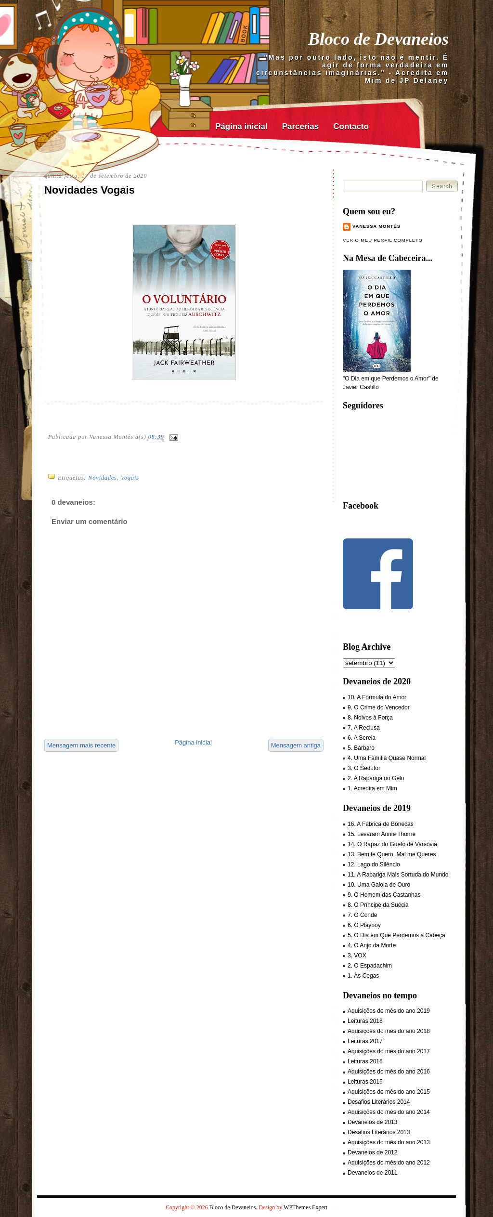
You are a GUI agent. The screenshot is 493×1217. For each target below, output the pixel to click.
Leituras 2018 (365, 1021)
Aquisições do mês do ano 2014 (389, 1112)
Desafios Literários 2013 (379, 1132)
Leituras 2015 (365, 1081)
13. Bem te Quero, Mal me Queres (392, 854)
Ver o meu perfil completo (383, 240)
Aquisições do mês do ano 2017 (389, 1051)
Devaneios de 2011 (372, 1172)
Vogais (130, 477)
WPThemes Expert (305, 1207)
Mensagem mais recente (81, 745)
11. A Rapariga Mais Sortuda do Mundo (398, 874)
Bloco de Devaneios (378, 39)
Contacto (351, 126)
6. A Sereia (362, 737)
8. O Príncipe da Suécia (378, 905)
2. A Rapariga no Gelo (376, 778)
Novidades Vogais (89, 190)
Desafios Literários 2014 (379, 1102)
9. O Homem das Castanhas (384, 894)
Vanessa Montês (376, 226)
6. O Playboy (364, 925)
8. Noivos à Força (370, 717)
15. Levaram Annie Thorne (381, 834)
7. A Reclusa (364, 727)
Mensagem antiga (296, 745)
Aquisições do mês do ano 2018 (389, 1031)
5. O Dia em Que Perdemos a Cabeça (396, 935)
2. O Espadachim (370, 965)
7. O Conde (362, 915)
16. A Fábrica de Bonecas (381, 824)
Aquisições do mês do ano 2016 (389, 1071)
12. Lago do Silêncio (374, 864)
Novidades (102, 477)
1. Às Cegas (363, 975)
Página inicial (241, 126)
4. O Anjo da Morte (372, 945)
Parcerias (300, 126)
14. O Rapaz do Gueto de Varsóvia (392, 844)
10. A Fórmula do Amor (377, 697)
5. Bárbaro (361, 748)
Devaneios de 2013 (372, 1122)
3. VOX (357, 955)
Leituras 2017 (365, 1041)
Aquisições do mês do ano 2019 (389, 1011)
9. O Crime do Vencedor (379, 707)
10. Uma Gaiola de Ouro (379, 884)
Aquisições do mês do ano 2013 (389, 1142)
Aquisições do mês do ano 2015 (389, 1091)
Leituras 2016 (365, 1061)
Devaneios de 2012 (372, 1152)
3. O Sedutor (364, 768)
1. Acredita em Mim (372, 788)
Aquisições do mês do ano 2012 (389, 1162)
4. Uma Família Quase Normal (387, 758)
